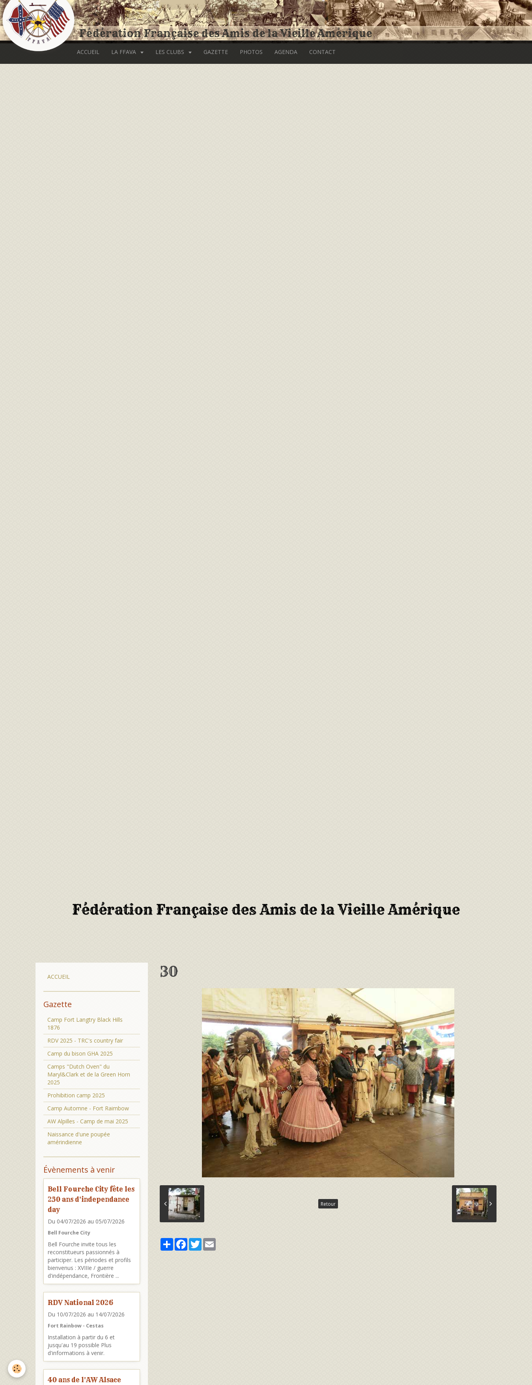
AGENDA (285, 52)
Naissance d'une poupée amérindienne (78, 1138)
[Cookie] (17, 1369)
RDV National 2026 (80, 1302)
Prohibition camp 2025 (76, 1095)
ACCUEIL (88, 52)
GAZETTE (215, 52)
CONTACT (322, 52)
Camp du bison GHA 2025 (80, 1053)
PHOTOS (251, 52)
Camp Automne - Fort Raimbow (88, 1108)
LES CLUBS (170, 52)
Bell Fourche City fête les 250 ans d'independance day (91, 1199)
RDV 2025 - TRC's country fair (85, 1040)
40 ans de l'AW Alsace (84, 1380)
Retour (328, 1204)
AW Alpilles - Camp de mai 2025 (87, 1121)
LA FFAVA (124, 52)
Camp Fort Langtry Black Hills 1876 (85, 1023)
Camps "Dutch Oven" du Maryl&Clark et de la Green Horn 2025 (88, 1074)
